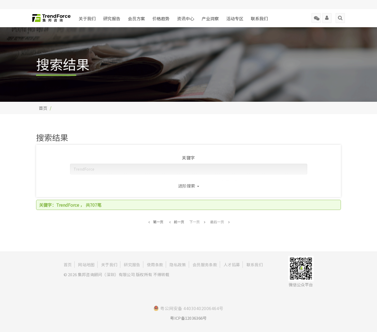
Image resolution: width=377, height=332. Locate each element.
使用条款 (155, 264)
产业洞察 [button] (210, 18)
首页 (43, 108)
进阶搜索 (188, 185)
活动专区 (234, 18)
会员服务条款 (205, 264)
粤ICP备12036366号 (188, 318)
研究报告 (111, 18)
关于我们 (87, 18)
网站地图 (86, 264)
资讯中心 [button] (185, 18)
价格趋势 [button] (161, 18)
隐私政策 (178, 264)
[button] (155, 222)
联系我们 (259, 18)
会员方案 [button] (136, 18)
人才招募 (232, 264)
